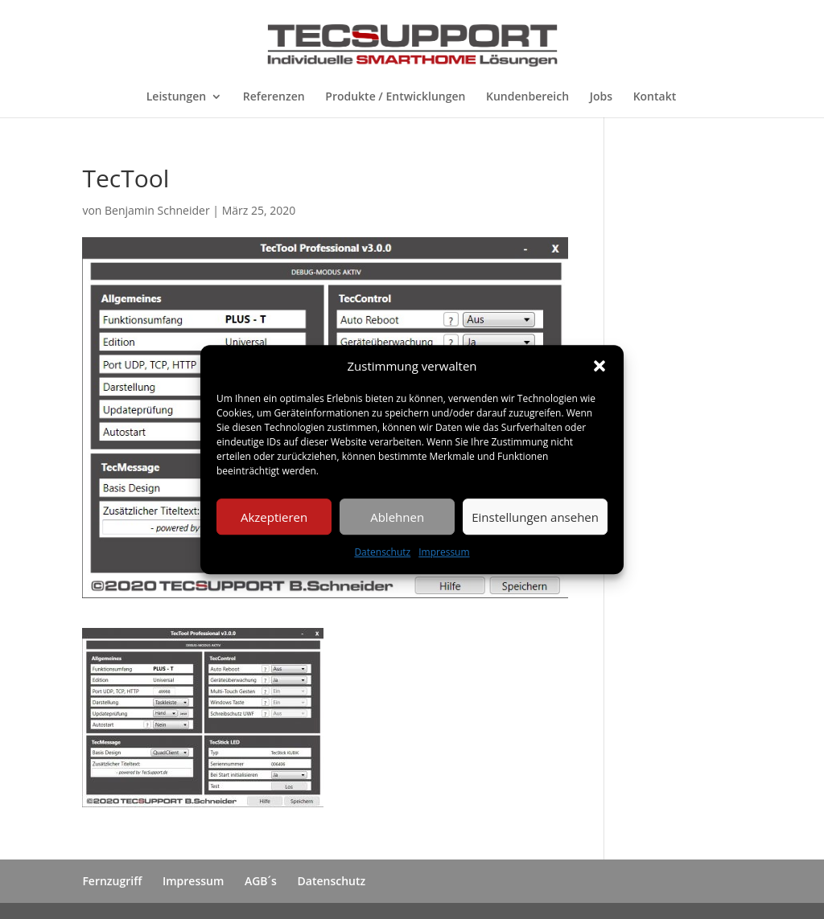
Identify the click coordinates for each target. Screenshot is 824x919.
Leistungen (176, 97)
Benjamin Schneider (157, 210)
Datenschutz (382, 553)
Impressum (443, 553)
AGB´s (261, 880)
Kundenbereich (527, 97)
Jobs (601, 97)
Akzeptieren (274, 517)
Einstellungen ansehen (535, 517)
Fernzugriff (112, 880)
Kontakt (655, 97)
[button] (599, 367)
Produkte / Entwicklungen (395, 97)
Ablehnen (397, 517)
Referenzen (274, 97)
